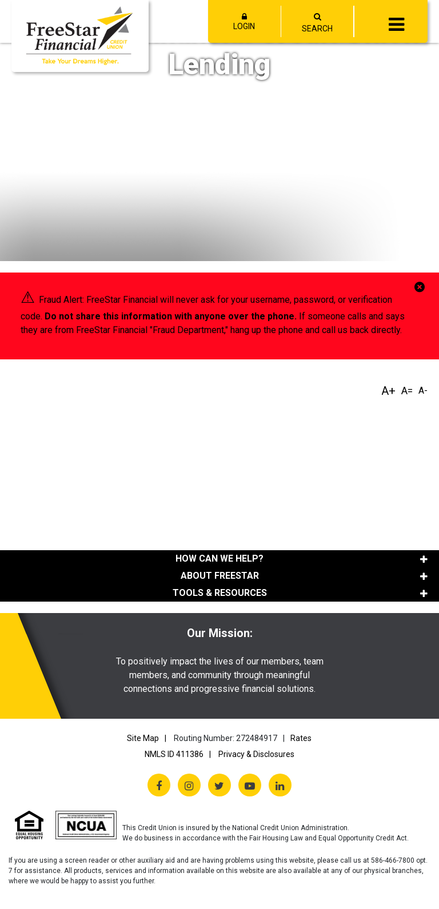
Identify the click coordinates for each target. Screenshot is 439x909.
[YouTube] (249, 785)
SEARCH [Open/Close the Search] (317, 28)
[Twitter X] (219, 785)
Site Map (143, 738)
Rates (301, 738)
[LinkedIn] (280, 785)
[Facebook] (158, 785)
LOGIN (244, 22)
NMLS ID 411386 (174, 754)
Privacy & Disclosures (256, 754)
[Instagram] (189, 785)
